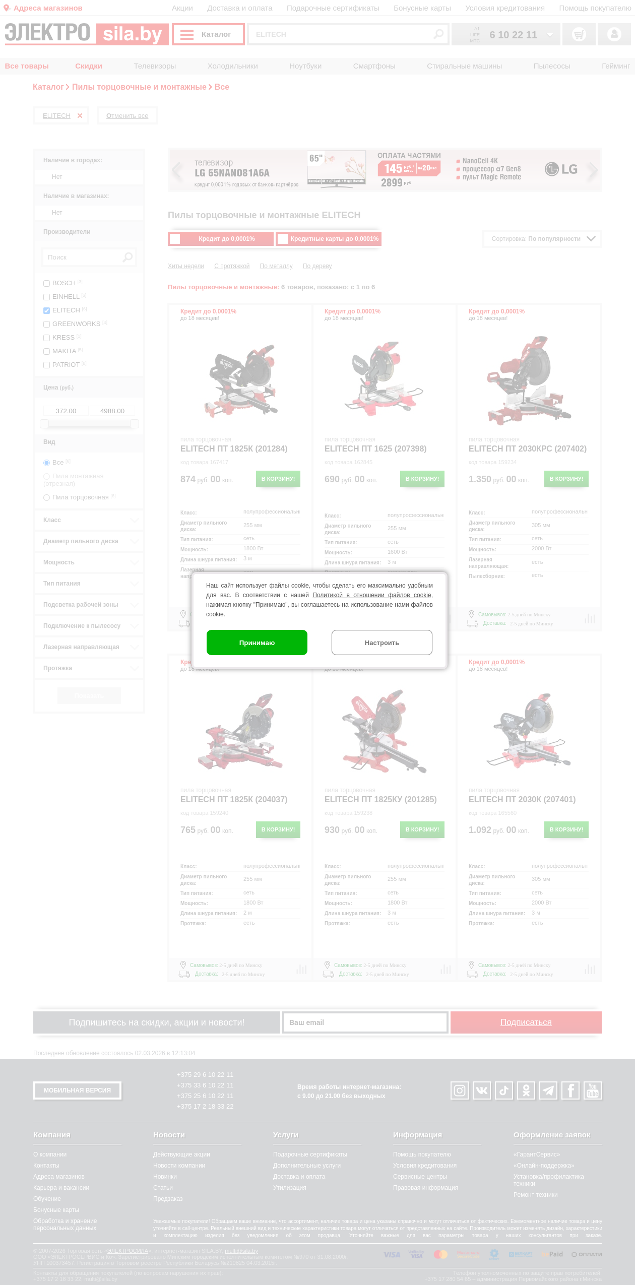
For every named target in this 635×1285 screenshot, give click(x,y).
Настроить (382, 643)
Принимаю (257, 643)
